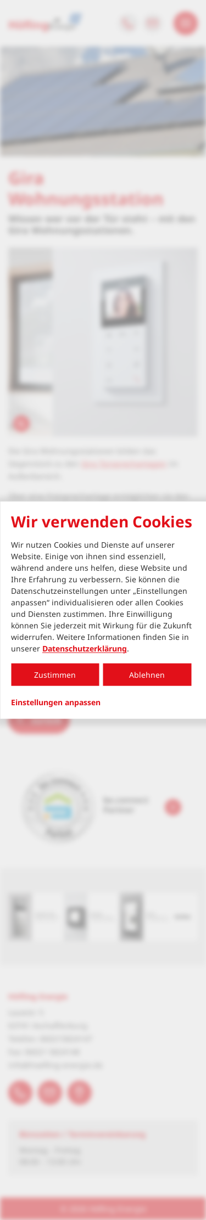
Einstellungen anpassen (56, 702)
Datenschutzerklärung (84, 648)
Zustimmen (55, 675)
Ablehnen (147, 675)
